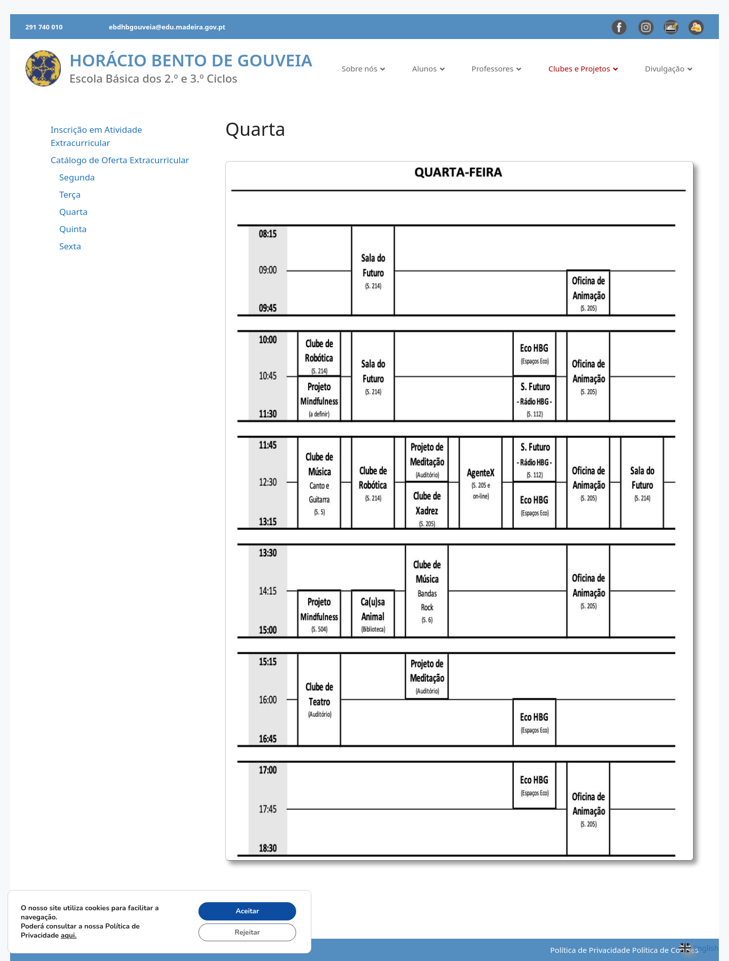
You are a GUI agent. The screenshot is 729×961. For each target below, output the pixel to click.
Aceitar (247, 910)
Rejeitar (247, 932)
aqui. (68, 935)
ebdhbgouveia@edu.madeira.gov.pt (167, 26)
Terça (69, 194)
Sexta (70, 246)
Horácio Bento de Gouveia (190, 60)
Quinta (73, 229)
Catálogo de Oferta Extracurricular (120, 160)
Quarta (73, 211)
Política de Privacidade (590, 950)
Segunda (77, 177)
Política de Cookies (665, 950)
